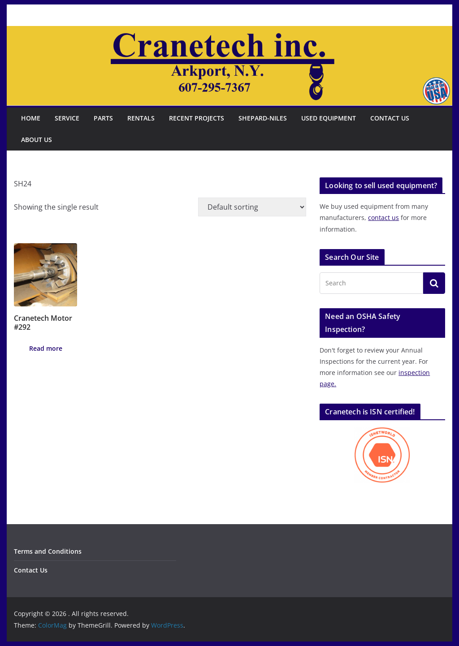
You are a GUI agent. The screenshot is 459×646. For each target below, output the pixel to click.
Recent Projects (196, 118)
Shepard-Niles (262, 118)
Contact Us (389, 118)
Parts (103, 118)
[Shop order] (252, 207)
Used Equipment (328, 118)
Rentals (141, 118)
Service (67, 118)
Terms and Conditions (48, 551)
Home (30, 118)
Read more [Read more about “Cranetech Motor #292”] (45, 348)
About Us (36, 139)
